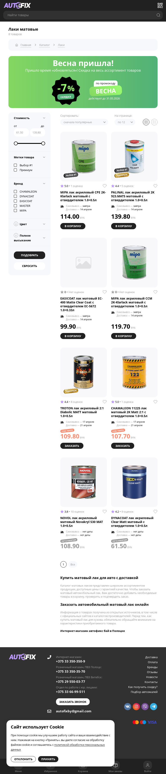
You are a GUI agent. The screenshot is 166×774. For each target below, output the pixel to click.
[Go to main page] (17, 5)
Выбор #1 (23, 165)
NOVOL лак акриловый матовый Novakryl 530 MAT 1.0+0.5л (81, 521)
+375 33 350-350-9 (70, 661)
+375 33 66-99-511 (70, 691)
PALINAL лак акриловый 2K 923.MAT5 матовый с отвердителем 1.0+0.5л (132, 196)
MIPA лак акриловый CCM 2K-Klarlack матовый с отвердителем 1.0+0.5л (131, 302)
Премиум (23, 170)
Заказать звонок (72, 701)
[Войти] (147, 765)
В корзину (73, 226)
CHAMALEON (25, 191)
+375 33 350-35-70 (70, 671)
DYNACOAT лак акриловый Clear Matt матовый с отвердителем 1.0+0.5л (132, 521)
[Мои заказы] (115, 765)
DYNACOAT (24, 196)
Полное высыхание (22, 237)
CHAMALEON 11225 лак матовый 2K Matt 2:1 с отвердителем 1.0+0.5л (129, 412)
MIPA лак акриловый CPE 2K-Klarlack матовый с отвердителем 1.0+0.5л (83, 196)
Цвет (20, 223)
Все (72, 564)
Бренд (18, 183)
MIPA (20, 210)
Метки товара (24, 157)
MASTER (22, 205)
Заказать (72, 445)
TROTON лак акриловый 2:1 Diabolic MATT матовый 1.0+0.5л (82, 412)
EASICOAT (23, 201)
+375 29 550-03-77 (70, 681)
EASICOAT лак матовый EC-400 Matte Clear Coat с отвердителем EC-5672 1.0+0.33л (81, 304)
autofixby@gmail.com (73, 710)
